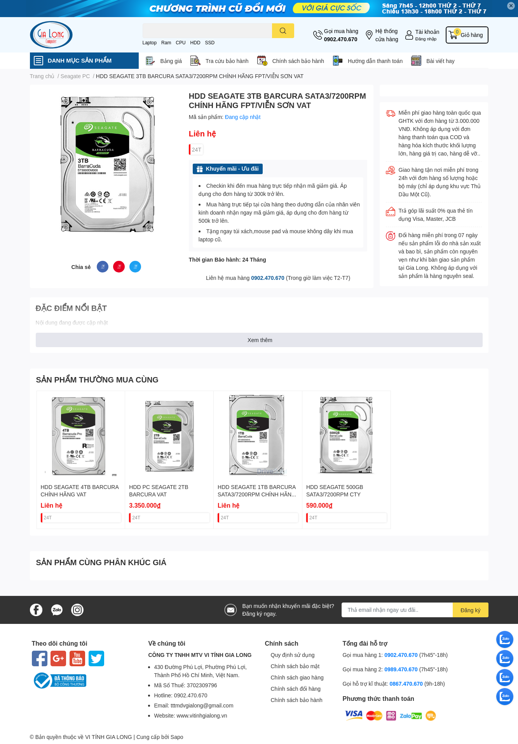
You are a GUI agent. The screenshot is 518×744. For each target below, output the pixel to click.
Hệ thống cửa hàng (386, 35)
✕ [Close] (511, 5)
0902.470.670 (341, 39)
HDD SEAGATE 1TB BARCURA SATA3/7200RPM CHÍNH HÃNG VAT (257, 494)
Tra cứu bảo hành (227, 61)
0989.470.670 (401, 669)
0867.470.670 (406, 683)
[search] (283, 30)
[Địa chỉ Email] (415, 610)
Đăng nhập (426, 38)
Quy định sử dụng (293, 654)
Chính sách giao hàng (297, 677)
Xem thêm (260, 340)
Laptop (150, 42)
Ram (166, 42)
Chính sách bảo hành (298, 61)
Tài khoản (427, 31)
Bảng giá (171, 61)
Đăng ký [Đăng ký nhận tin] (470, 610)
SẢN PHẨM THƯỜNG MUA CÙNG (97, 379)
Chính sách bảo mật (295, 666)
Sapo (177, 737)
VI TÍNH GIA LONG (108, 737)
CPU (180, 42)
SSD (210, 42)
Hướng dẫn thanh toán (375, 61)
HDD (195, 42)
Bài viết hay (440, 61)
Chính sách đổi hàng (296, 688)
